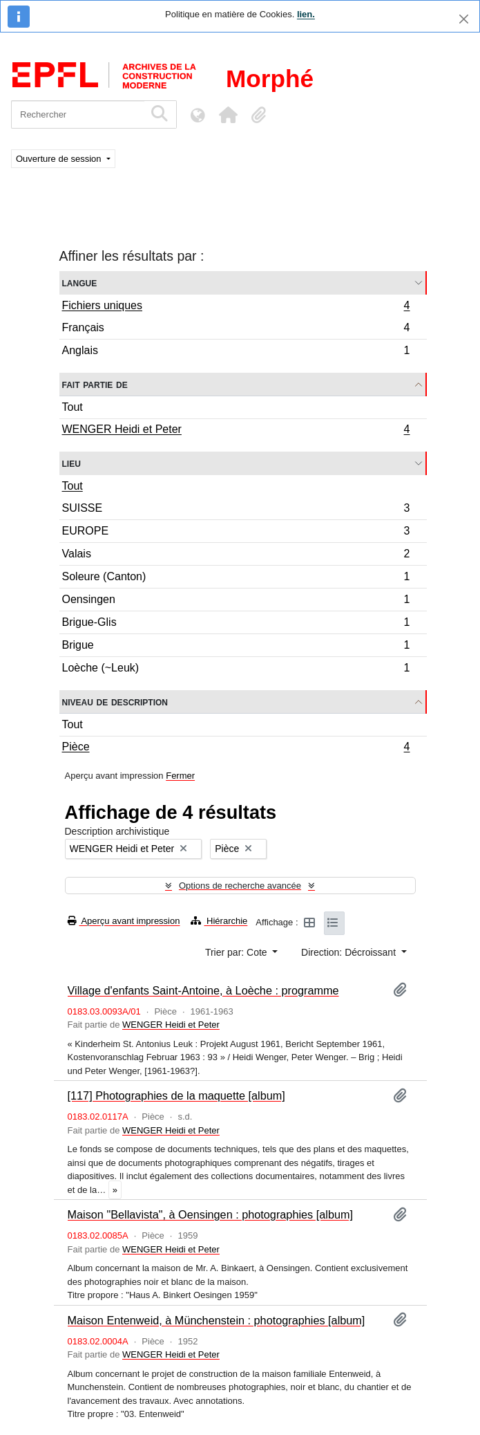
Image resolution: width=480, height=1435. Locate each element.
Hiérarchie (219, 921)
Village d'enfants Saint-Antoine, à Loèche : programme (203, 990)
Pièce (235, 748)
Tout (72, 407)
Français (235, 330)
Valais (235, 556)
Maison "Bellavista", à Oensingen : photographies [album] (211, 1214)
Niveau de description (115, 701)
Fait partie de (95, 384)
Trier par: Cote (237, 952)
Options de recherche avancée (240, 885)
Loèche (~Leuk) (235, 669)
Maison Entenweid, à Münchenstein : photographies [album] (216, 1320)
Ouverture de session (60, 159)
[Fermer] (463, 19)
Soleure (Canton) (235, 578)
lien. (306, 14)
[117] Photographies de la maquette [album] (176, 1095)
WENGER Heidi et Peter (235, 431)
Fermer (180, 775)
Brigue (235, 647)
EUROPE (235, 533)
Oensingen (235, 601)
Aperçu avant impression (124, 921)
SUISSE (235, 510)
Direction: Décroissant (350, 952)
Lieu (71, 463)
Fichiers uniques (235, 307)
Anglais (235, 352)
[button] (228, 115)
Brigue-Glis (235, 624)
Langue (79, 282)
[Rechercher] (77, 114)
